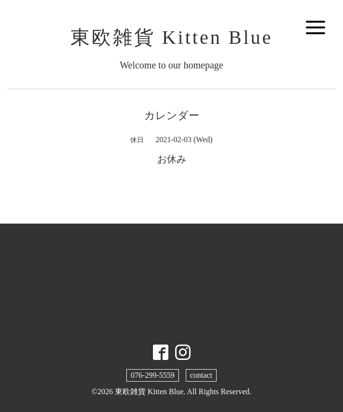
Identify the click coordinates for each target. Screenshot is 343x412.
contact (201, 375)
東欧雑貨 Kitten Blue (171, 37)
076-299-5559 (153, 375)
